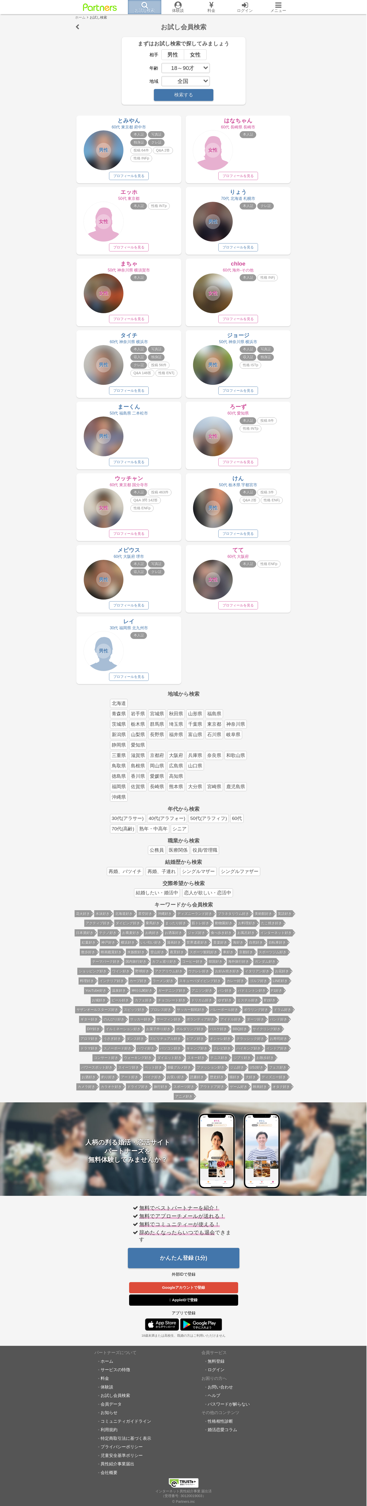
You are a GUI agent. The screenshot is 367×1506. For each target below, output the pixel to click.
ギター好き (89, 1023)
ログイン (216, 1373)
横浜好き (128, 946)
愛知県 (138, 749)
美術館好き (263, 918)
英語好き (285, 918)
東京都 (214, 728)
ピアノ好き (195, 1043)
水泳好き (103, 918)
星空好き (145, 918)
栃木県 (138, 728)
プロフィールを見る (128, 176)
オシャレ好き (220, 1043)
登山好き (157, 956)
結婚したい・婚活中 (157, 896)
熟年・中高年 (153, 832)
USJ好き (256, 1071)
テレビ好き (222, 1052)
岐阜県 (233, 738)
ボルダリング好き (190, 1033)
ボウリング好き (256, 1014)
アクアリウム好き (169, 975)
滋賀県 (138, 759)
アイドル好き (230, 1023)
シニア (179, 832)
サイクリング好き (267, 1033)
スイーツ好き (128, 1071)
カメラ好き (86, 1091)
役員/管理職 (205, 854)
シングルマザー (198, 875)
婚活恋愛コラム (222, 1433)
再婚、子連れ (161, 875)
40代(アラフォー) (167, 822)
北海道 (119, 707)
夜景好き (177, 956)
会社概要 (109, 1476)
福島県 (214, 717)
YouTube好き (95, 994)
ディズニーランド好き (194, 918)
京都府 (157, 759)
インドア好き (276, 1052)
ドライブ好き (137, 1091)
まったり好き (175, 927)
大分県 (195, 790)
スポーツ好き (183, 1091)
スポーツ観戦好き (203, 956)
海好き (238, 946)
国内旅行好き (136, 965)
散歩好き (88, 956)
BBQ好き (240, 1033)
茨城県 (119, 728)
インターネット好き (276, 937)
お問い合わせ (220, 1391)
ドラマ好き (89, 1052)
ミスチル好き (247, 1004)
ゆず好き (225, 1004)
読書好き (197, 1081)
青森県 (119, 717)
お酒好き (89, 1081)
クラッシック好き (250, 1043)
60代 (237, 822)
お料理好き (246, 927)
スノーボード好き (117, 1052)
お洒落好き (173, 937)
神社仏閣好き (142, 994)
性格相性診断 (220, 1425)
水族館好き (136, 956)
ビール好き (120, 1004)
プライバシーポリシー (122, 1450)
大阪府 (176, 759)
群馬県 (157, 728)
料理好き (87, 985)
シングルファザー (239, 875)
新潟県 (119, 738)
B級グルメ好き (179, 1071)
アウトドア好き (212, 1091)
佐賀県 (138, 790)
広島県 (176, 769)
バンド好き (278, 1023)
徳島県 (119, 780)
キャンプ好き (197, 1052)
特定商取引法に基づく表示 (126, 1442)
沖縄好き (165, 918)
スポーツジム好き (272, 956)
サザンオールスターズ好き (97, 1014)
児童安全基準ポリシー (122, 1459)
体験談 (107, 1391)
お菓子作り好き (158, 1033)
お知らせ (109, 1416)
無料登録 (216, 1365)
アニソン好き (202, 994)
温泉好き (119, 994)
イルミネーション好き (123, 1033)
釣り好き (108, 1081)
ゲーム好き (238, 1091)
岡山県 (157, 769)
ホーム (107, 1365)
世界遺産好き (197, 946)
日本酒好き (84, 937)
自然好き (256, 946)
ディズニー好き (274, 1081)
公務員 (157, 854)
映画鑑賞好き (111, 956)
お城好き (99, 1004)
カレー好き (235, 985)
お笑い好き (175, 1081)
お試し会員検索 (115, 1399)
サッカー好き (140, 1023)
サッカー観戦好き (191, 1014)
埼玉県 (176, 728)
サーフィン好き (169, 1023)
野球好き (142, 975)
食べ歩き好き (221, 937)
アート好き (129, 1081)
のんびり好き (114, 1023)
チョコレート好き (172, 1004)
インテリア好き (112, 985)
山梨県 (138, 738)
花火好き (83, 918)
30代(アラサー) (128, 822)
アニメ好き (184, 1100)
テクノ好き (107, 937)
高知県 (176, 780)
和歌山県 (235, 759)
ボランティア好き (200, 1023)
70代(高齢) (123, 832)
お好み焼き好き (227, 975)
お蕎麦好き (131, 937)
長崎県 (157, 790)
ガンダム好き (265, 965)
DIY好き (93, 1033)
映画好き (260, 1091)
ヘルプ (214, 1399)
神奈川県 (235, 728)
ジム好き (237, 1071)
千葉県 (195, 728)
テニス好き (219, 1062)
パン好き (225, 994)
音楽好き (220, 946)
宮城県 (157, 717)
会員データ (111, 1408)
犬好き (251, 1081)
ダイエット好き (169, 1062)
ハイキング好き (248, 1052)
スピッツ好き (134, 1014)
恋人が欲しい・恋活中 (207, 896)
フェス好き (277, 1071)
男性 (170, 54)
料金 (105, 1382)
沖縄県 (119, 801)
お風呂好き (246, 937)
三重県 (119, 759)
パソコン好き (170, 1052)
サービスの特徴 (115, 1373)
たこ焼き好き (271, 927)
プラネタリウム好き (233, 918)
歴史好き (217, 1081)
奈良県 (214, 759)
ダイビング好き (128, 927)
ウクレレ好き (198, 975)
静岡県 (119, 749)
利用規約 (109, 1433)
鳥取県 (119, 769)
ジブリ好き (242, 1062)
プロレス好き (160, 1014)
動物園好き (223, 927)
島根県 (138, 769)
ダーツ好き (255, 1023)
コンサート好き (106, 1062)
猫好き (234, 1081)
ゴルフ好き (258, 985)
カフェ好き (143, 1004)
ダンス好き (135, 1043)
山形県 (195, 717)
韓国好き (216, 965)
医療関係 (178, 854)
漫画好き (174, 946)
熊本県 (176, 790)
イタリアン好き (257, 975)
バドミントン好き (252, 994)
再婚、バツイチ (125, 875)
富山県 (195, 738)
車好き (228, 956)
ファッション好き (211, 1071)
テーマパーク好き (106, 965)
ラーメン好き (163, 985)
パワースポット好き (97, 1071)
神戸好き (108, 946)
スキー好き (196, 1062)
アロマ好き (89, 1043)
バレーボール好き (224, 1014)
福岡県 (119, 790)
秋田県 (176, 717)
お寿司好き (278, 1043)
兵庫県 (195, 759)
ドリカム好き (201, 1004)
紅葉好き (89, 946)
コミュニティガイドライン (126, 1425)
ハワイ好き (145, 1052)
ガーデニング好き (172, 994)
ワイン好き (121, 975)
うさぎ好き (112, 1043)
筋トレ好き (200, 927)
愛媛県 (157, 780)
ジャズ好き (196, 937)
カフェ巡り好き (164, 965)
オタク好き (281, 1091)
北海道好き (124, 918)
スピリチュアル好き (165, 1043)
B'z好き (270, 1004)
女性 (192, 54)
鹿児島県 (235, 790)
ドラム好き (282, 1014)
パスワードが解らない (229, 1408)
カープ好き (138, 985)
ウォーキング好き (138, 1062)
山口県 (195, 769)
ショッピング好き (93, 975)
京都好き (246, 956)
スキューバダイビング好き (200, 985)
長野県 (157, 738)
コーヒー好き (192, 965)
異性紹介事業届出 (117, 1468)
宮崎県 (214, 790)
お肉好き (152, 937)
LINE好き (280, 985)
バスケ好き (218, 1033)
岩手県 (138, 717)
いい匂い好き (151, 946)
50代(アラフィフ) (208, 822)
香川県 (138, 780)
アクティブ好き (98, 927)
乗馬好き (153, 927)
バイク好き (152, 1081)
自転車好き (277, 946)
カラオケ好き (111, 1091)
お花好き (282, 975)
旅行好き (161, 1091)
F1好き (276, 994)
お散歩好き (265, 1062)
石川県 (214, 738)
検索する (183, 94)
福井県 (176, 738)
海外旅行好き (238, 965)
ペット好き (153, 1071)
